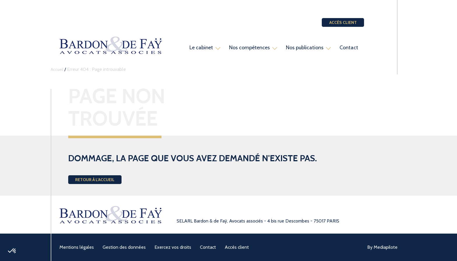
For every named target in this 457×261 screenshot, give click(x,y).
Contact (349, 47)
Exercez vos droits (172, 247)
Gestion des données (124, 247)
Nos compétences (249, 47)
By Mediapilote (382, 247)
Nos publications (305, 47)
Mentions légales (76, 247)
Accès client (343, 22)
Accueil (57, 69)
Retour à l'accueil (95, 179)
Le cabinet (201, 47)
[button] (12, 251)
